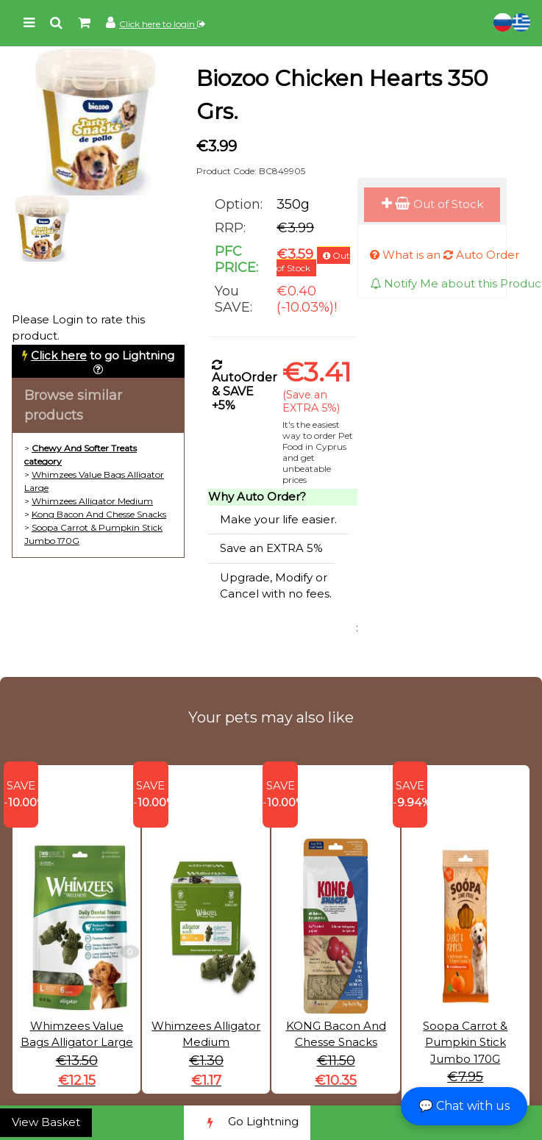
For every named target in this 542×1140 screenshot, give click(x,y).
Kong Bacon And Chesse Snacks (99, 514)
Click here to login (162, 23)
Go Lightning (247, 1122)
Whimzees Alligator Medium (92, 500)
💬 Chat (464, 1106)
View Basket (46, 1122)
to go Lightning (102, 355)
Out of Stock (432, 204)
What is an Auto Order (444, 255)
